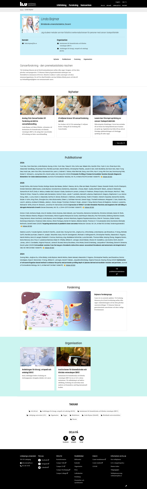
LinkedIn (42, 467)
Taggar (65, 415)
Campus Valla (60, 463)
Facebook (42, 460)
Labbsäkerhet (78, 473)
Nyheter (56, 59)
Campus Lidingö (61, 473)
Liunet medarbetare (98, 459)
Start (22, 9)
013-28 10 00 (26, 465)
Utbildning (61, 5)
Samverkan (86, 5)
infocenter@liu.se (27, 463)
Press (76, 470)
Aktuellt (108, 5)
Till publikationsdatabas (116, 270)
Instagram (43, 464)
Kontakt (124, 5)
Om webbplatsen (116, 459)
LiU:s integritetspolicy (117, 463)
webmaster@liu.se (116, 475)
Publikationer (66, 59)
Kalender (77, 463)
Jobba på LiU (117, 5)
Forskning (73, 5)
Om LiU (103, 5)
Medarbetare (75, 415)
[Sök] (124, 2)
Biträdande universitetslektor (111, 415)
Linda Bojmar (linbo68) (91, 415)
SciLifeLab (34, 411)
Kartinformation (61, 459)
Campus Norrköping (62, 470)
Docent (74, 419)
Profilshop (77, 477)
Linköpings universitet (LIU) (37, 415)
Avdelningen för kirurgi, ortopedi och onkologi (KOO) (58, 411)
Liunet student (97, 463)
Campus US (60, 466)
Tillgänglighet (115, 470)
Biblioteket (77, 459)
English (118, 2)
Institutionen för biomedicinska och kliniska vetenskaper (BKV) (98, 411)
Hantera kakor (115, 466)
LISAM (95, 466)
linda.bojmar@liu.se (31, 43)
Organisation (88, 59)
